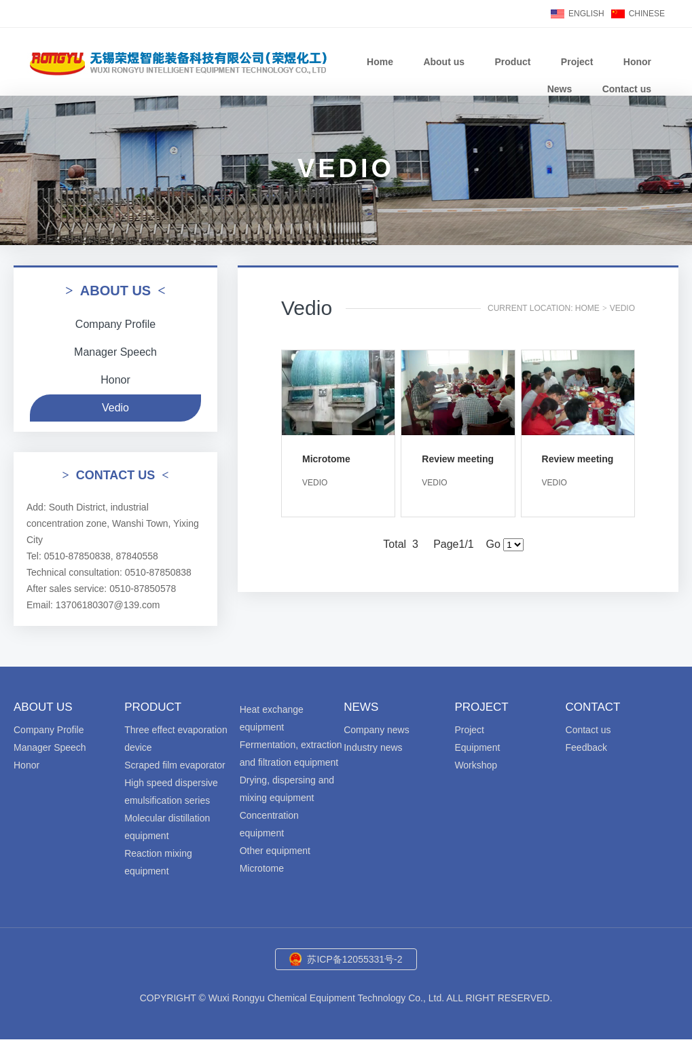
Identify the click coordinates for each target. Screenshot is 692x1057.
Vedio (115, 407)
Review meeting (458, 458)
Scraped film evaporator (174, 765)
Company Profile (115, 324)
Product (513, 61)
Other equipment (275, 850)
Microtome (326, 458)
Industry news (373, 747)
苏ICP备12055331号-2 (354, 959)
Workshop (475, 765)
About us (444, 61)
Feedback (586, 747)
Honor (637, 61)
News (559, 89)
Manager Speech (115, 352)
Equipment (477, 747)
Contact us (626, 89)
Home (380, 61)
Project (577, 61)
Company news (376, 729)
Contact (593, 707)
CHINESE (647, 13)
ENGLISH (586, 13)
